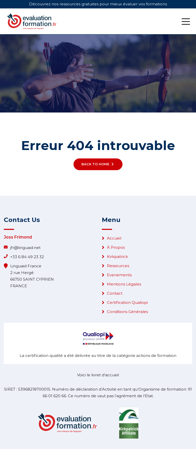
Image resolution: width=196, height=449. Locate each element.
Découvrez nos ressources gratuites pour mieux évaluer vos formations (98, 4)
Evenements (119, 274)
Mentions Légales (124, 284)
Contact (114, 293)
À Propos (116, 247)
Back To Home (97, 164)
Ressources (118, 265)
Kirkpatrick (117, 256)
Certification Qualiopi (127, 302)
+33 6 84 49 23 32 (27, 256)
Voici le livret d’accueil (98, 374)
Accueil (114, 238)
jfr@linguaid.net (25, 247)
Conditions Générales (127, 311)
